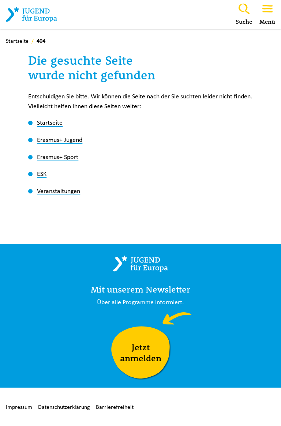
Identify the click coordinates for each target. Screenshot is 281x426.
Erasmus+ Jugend (59, 139)
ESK (41, 173)
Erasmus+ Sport (57, 156)
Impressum (19, 407)
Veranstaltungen (58, 190)
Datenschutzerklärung (64, 407)
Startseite (50, 122)
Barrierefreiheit (115, 407)
